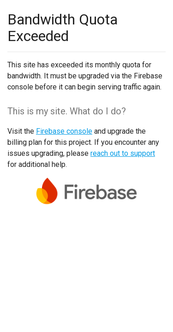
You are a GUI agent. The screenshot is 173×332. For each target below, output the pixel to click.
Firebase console (64, 131)
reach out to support (122, 153)
